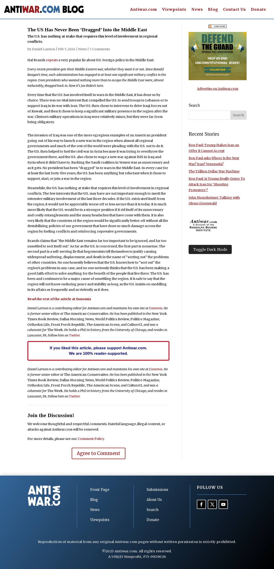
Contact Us (234, 10)
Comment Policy (91, 439)
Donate (258, 10)
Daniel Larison (43, 49)
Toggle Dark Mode (210, 249)
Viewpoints (174, 10)
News (197, 10)
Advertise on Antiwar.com (217, 89)
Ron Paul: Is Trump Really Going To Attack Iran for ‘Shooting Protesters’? (217, 184)
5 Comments (100, 49)
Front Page (99, 489)
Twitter (74, 335)
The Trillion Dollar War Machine (214, 171)
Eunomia (155, 308)
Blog (213, 10)
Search (152, 510)
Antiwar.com (143, 10)
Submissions (157, 489)
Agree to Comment (98, 453)
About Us (154, 500)
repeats (52, 60)
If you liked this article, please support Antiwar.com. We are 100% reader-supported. (98, 351)
